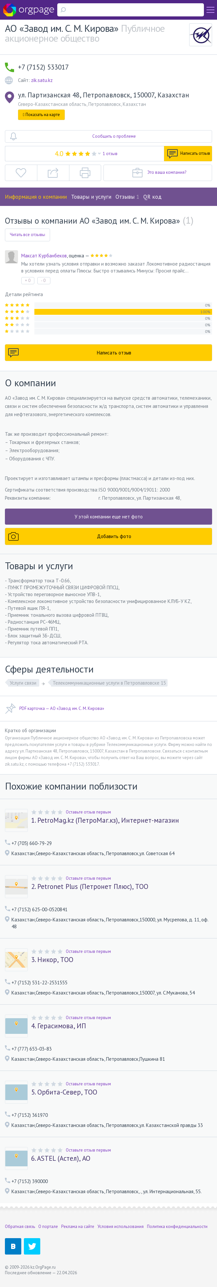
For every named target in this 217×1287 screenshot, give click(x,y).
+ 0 (27, 280)
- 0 (43, 280)
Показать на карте (41, 114)
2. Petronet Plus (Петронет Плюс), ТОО (89, 886)
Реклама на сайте (77, 1226)
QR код (152, 196)
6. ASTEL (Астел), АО (60, 1158)
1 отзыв (110, 153)
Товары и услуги (91, 196)
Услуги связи (24, 683)
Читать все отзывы (27, 234)
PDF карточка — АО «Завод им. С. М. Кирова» (54, 708)
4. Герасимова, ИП (58, 1026)
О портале (48, 1226)
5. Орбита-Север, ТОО (64, 1092)
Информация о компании (36, 196)
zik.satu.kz (42, 80)
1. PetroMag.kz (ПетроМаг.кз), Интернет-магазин (105, 820)
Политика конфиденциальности (177, 1226)
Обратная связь (20, 1226)
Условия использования (121, 1226)
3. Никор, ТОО (52, 959)
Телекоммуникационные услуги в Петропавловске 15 (109, 683)
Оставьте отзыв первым (88, 812)
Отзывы (127, 196)
